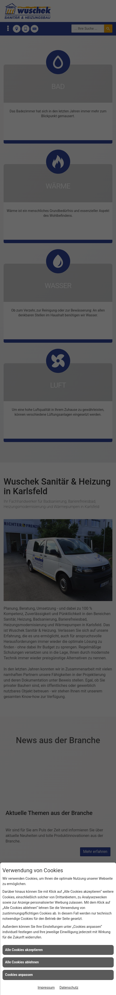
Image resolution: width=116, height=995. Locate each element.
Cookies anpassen (19, 975)
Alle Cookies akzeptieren (24, 950)
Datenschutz (69, 987)
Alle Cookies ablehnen (22, 962)
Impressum (46, 987)
